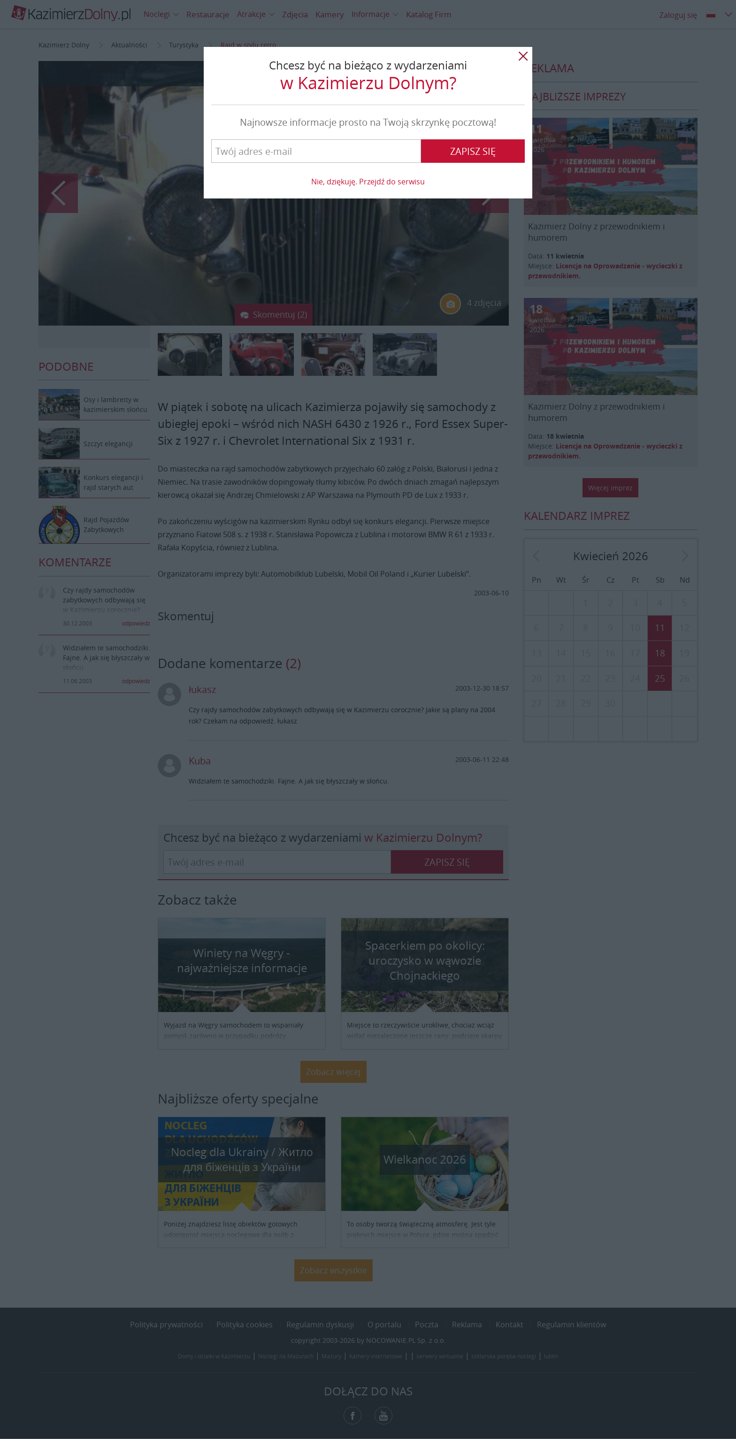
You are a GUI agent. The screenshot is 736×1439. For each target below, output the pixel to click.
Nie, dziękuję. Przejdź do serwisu (368, 181)
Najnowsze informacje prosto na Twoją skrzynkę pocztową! (368, 122)
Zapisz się (473, 151)
